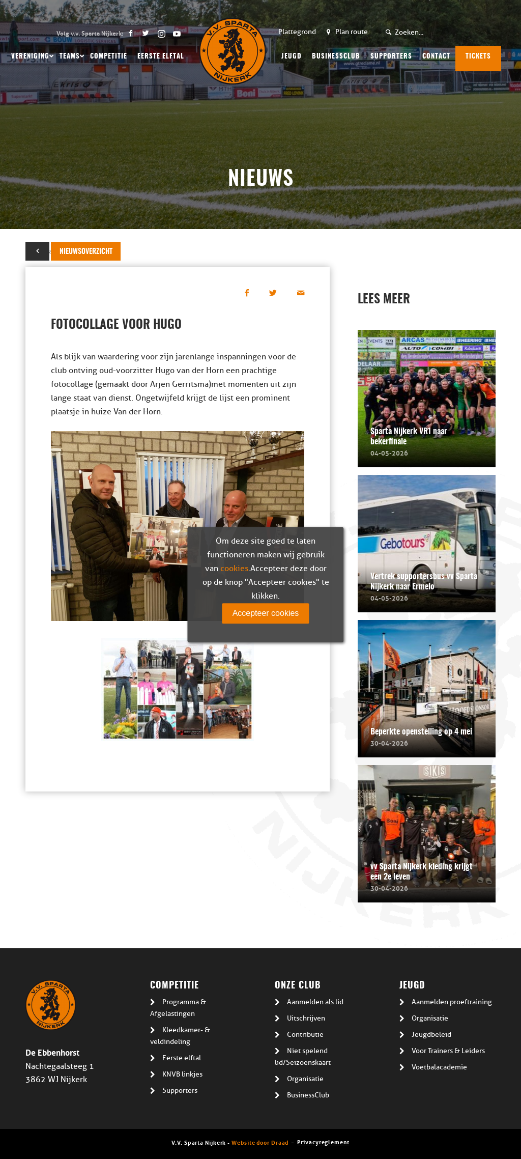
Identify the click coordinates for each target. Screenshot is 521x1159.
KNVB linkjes (182, 1074)
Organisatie (305, 1079)
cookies (234, 568)
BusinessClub (308, 1095)
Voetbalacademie (439, 1067)
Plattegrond (297, 31)
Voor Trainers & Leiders (448, 1051)
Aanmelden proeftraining (452, 1002)
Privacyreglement (323, 1141)
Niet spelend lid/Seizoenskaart (303, 1057)
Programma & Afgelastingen (178, 1008)
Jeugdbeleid (431, 1034)
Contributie (305, 1034)
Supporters (179, 1090)
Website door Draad (259, 1142)
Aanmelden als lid (315, 1002)
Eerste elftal (181, 1058)
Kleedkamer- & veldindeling (180, 1036)
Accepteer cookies (266, 613)
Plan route (351, 31)
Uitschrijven (306, 1018)
